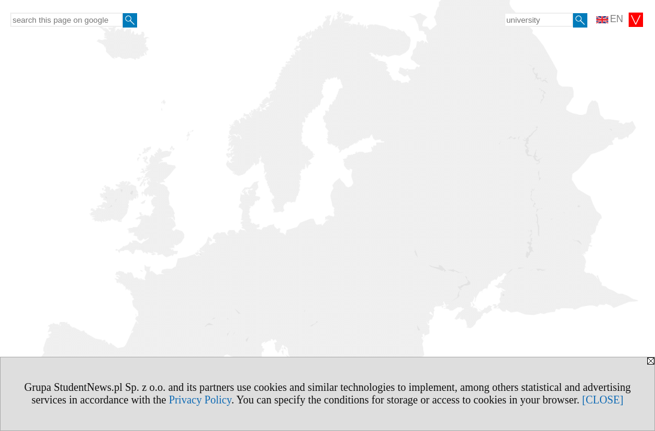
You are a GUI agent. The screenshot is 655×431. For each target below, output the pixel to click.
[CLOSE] (602, 400)
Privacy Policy (200, 400)
